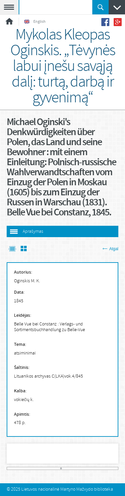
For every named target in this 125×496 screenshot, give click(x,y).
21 (37, 468)
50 (80, 468)
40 (65, 468)
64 (100, 468)
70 (109, 468)
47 (75, 468)
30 (50, 468)
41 (66, 468)
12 (24, 468)
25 (43, 468)
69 (108, 468)
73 (113, 468)
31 (52, 468)
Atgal (110, 248)
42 (68, 468)
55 (87, 468)
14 (27, 468)
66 (103, 468)
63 (99, 468)
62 (97, 468)
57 (90, 468)
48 (77, 468)
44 (71, 468)
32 (53, 468)
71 (110, 468)
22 (39, 468)
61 (96, 468)
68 (106, 468)
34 (56, 468)
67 (105, 468)
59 (93, 468)
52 (83, 468)
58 (91, 468)
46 (74, 468)
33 (55, 468)
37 (61, 468)
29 (49, 468)
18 (33, 468)
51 (81, 468)
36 (59, 468)
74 (115, 468)
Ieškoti (100, 7)
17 (31, 468)
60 (94, 468)
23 (40, 468)
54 (86, 468)
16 (30, 468)
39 (63, 468)
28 (47, 468)
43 (69, 468)
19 (34, 468)
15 (28, 468)
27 (46, 468)
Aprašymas (33, 231)
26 (44, 468)
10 (21, 468)
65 (102, 468)
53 (84, 468)
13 (25, 468)
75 (117, 468)
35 (58, 468)
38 (62, 468)
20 (36, 468)
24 (41, 468)
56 (88, 468)
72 (112, 468)
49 (78, 468)
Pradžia (9, 21)
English (35, 21)
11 (22, 468)
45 (72, 468)
